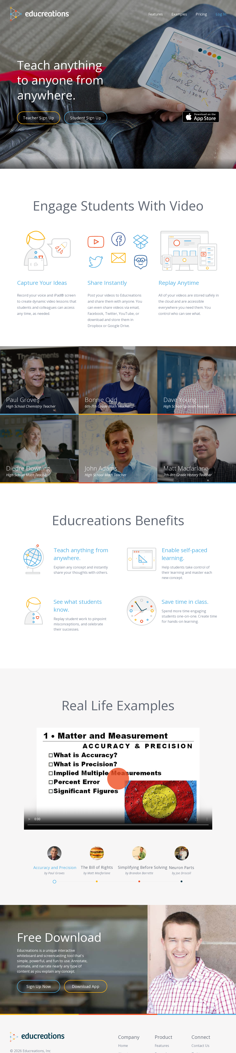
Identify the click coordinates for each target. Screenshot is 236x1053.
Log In (221, 14)
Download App (85, 986)
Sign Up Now (38, 986)
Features (155, 14)
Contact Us (200, 1045)
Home (123, 1045)
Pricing (201, 14)
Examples (179, 14)
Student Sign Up (85, 117)
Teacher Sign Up (38, 117)
